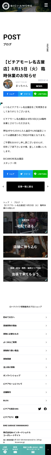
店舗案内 (25, 392)
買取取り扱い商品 (25, 350)
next (46, 186)
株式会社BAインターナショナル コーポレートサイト (17, 434)
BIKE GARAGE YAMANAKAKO (16, 425)
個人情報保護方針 (9, 441)
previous (3, 186)
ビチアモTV (10, 417)
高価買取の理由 (25, 325)
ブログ (17, 202)
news (39, 86)
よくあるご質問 (25, 342)
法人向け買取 (25, 367)
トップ (6, 202)
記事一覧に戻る (25, 186)
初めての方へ (25, 317)
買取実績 (25, 358)
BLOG (25, 400)
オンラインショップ (25, 375)
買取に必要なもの (25, 333)
